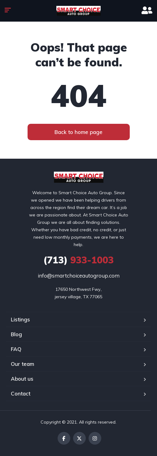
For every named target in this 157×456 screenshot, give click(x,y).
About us (22, 378)
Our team (22, 364)
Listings (20, 319)
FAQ (16, 349)
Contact (20, 393)
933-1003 (78, 260)
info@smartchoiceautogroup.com (79, 275)
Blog (16, 334)
